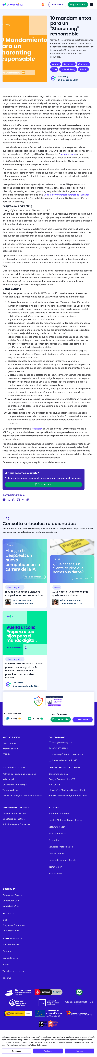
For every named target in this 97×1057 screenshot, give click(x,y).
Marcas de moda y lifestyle (62, 860)
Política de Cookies (38, 1045)
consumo (83, 64)
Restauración (55, 866)
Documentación (11, 930)
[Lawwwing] (12, 4)
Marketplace (55, 873)
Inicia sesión (57, 4)
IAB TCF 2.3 (54, 784)
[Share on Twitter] (8, 500)
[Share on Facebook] (4, 500)
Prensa (6, 964)
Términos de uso (11, 790)
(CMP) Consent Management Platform (67, 795)
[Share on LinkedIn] (18, 500)
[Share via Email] (23, 500)
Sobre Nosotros (11, 944)
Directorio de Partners (14, 818)
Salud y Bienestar (57, 833)
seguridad (68, 64)
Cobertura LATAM (12, 906)
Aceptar (79, 1051)
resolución (37, 428)
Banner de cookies (58, 774)
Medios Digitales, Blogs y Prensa (65, 820)
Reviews (7, 977)
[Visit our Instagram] (27, 500)
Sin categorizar (15, 587)
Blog (5, 919)
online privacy (68, 69)
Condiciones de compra (15, 784)
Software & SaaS (57, 826)
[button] (82, 719)
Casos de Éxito (10, 958)
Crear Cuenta (9, 743)
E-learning (53, 840)
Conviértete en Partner (14, 813)
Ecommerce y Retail (58, 813)
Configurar (16, 1051)
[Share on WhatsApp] (13, 500)
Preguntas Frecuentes (14, 925)
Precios (6, 754)
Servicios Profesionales (60, 846)
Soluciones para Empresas (16, 824)
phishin (83, 69)
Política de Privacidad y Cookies (19, 774)
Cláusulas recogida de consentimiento (22, 795)
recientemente (68, 154)
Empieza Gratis (77, 4)
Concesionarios (56, 853)
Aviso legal (8, 779)
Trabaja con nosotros (13, 971)
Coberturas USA (11, 900)
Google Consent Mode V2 (61, 779)
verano (55, 64)
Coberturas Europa (12, 895)
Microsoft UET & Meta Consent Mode (67, 790)
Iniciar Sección (10, 748)
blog (54, 69)
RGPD (56, 587)
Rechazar (48, 1051)
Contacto (7, 951)
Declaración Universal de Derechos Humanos (66, 194)
